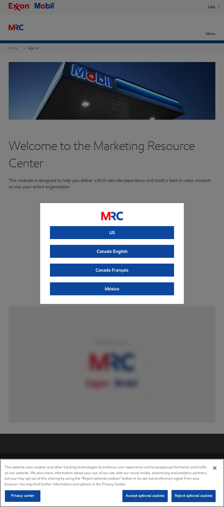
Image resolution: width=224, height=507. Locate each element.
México (112, 289)
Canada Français (112, 270)
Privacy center (23, 495)
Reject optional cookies (193, 495)
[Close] (214, 468)
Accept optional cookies (145, 495)
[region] (112, 483)
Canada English (112, 251)
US (112, 233)
